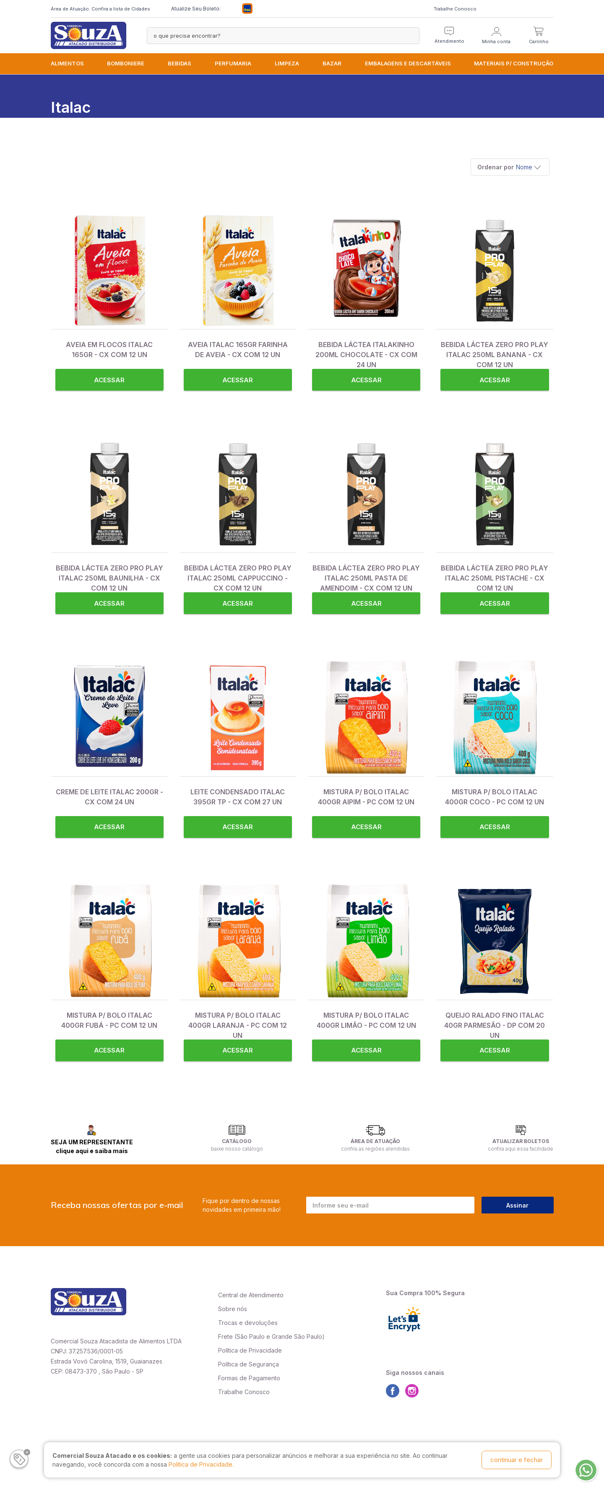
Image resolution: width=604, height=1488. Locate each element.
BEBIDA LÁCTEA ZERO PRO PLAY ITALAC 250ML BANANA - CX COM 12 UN (494, 354)
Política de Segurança (248, 1364)
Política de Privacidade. (201, 1464)
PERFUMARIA (233, 63)
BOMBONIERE (125, 63)
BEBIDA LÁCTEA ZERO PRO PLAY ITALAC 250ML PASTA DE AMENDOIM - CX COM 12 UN (366, 578)
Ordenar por (495, 167)
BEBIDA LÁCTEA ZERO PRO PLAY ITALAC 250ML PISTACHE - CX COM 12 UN (494, 578)
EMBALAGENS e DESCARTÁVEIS (408, 63)
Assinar (517, 1205)
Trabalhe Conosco (455, 9)
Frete (225, 1336)
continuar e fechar (516, 1460)
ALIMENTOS (67, 63)
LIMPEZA (287, 63)
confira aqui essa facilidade (520, 1149)
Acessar (109, 380)
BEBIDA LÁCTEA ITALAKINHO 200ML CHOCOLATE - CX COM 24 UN (366, 354)
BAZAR (332, 63)
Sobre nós (232, 1308)
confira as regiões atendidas (375, 1149)
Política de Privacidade (250, 1350)
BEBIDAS (179, 63)
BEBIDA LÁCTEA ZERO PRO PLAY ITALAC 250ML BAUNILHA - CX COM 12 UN (109, 578)
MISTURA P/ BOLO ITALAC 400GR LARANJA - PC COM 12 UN (237, 1025)
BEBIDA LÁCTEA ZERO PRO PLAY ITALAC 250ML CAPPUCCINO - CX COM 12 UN (238, 578)
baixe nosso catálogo (237, 1149)
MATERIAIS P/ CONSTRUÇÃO (513, 63)
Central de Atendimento (251, 1295)
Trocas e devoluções (248, 1322)
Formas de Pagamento (249, 1378)
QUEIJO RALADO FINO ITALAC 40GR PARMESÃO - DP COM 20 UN (494, 1025)
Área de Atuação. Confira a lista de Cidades (100, 9)
